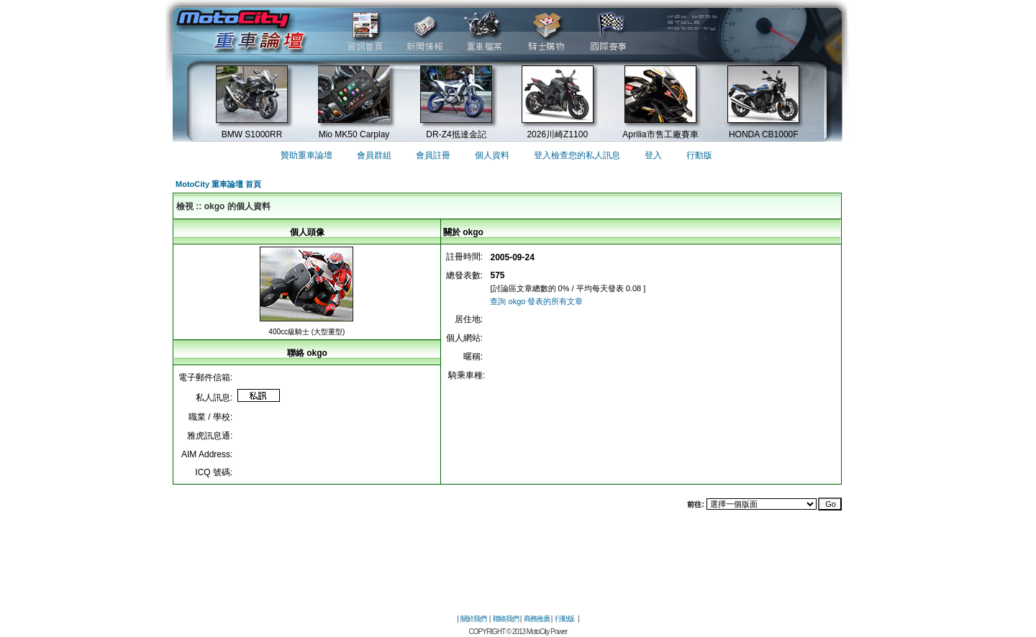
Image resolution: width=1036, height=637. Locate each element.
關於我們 (473, 619)
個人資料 (492, 155)
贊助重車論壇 (306, 155)
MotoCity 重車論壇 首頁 (218, 184)
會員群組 (374, 155)
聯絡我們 (506, 619)
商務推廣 (537, 619)
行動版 (699, 155)
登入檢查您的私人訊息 (577, 155)
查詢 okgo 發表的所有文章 (536, 301)
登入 (653, 155)
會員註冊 (433, 155)
